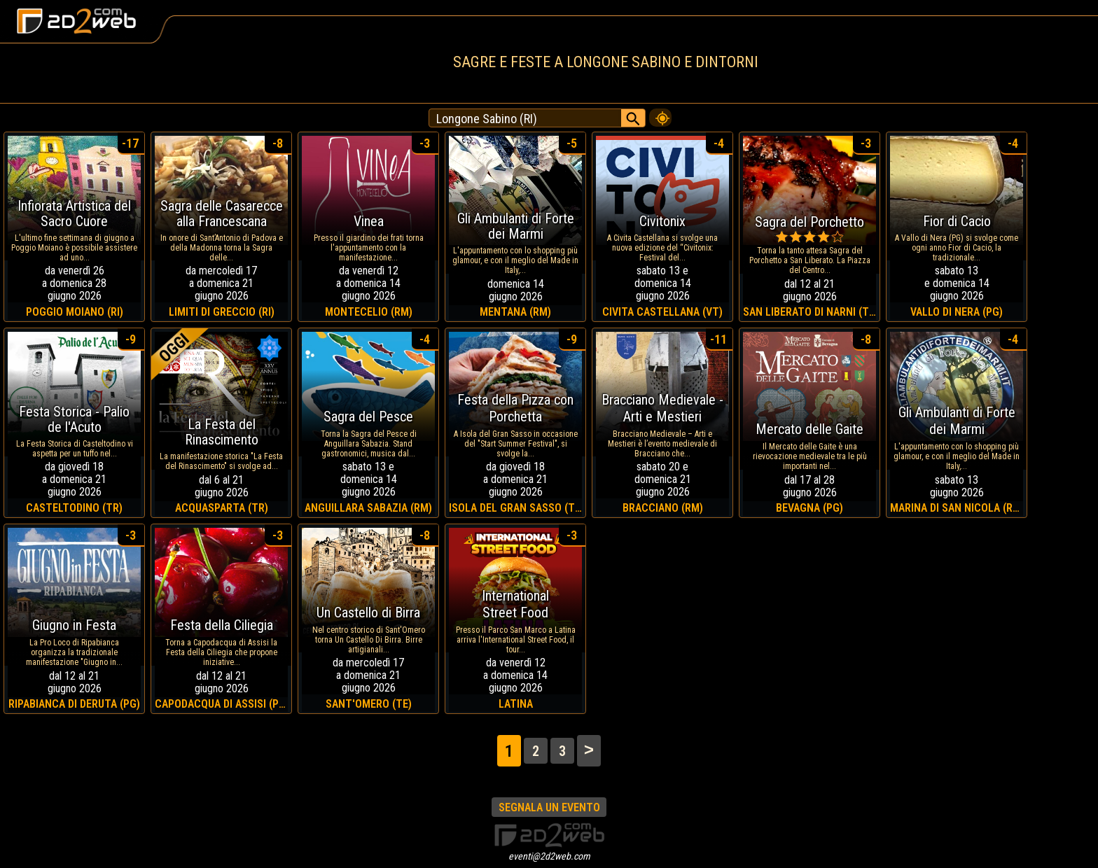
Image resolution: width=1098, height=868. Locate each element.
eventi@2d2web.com (549, 856)
